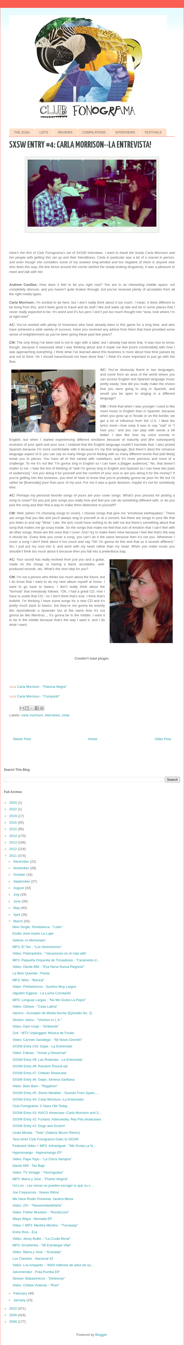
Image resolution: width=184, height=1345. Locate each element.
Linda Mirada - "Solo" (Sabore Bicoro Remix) (46, 1133)
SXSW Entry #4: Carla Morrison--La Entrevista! (48, 1099)
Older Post (163, 739)
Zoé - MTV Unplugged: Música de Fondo (43, 1033)
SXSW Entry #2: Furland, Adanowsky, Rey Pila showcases (56, 1119)
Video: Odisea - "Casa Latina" (35, 1006)
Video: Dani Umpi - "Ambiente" (35, 1026)
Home (93, 739)
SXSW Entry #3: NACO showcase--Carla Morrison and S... (56, 1113)
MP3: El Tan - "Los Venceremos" (37, 947)
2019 (13, 816)
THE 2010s (22, 132)
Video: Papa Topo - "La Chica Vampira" (41, 1159)
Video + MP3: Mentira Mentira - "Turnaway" (45, 1225)
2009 (13, 1315)
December (21, 861)
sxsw (65, 715)
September (22, 881)
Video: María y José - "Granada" (36, 1252)
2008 (13, 1322)
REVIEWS (65, 132)
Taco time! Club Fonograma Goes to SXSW (45, 1139)
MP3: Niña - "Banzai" (28, 980)
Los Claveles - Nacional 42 (32, 1258)
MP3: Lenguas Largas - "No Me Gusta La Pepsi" (49, 1000)
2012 (13, 849)
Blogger (101, 1335)
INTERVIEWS (125, 132)
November (21, 868)
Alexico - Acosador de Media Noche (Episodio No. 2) (52, 1013)
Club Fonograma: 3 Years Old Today (39, 1106)
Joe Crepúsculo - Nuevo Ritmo (35, 1192)
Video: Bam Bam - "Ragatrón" (35, 1086)
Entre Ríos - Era (24, 1232)
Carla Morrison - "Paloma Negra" (42, 687)
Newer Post (22, 739)
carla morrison (32, 715)
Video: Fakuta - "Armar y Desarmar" (39, 1053)
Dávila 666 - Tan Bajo (28, 1166)
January (20, 1300)
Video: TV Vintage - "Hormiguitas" (37, 1172)
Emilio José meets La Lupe (32, 933)
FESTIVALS (153, 132)
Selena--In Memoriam (28, 940)
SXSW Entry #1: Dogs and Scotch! (38, 1126)
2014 (13, 836)
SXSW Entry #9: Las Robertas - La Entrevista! (47, 1060)
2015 (13, 829)
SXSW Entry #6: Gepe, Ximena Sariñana (43, 1079)
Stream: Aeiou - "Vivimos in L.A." (37, 1020)
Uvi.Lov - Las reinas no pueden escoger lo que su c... (52, 1185)
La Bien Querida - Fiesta (30, 973)
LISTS (43, 132)
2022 (13, 809)
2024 (13, 803)
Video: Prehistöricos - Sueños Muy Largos (44, 987)
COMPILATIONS (94, 132)
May (17, 908)
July (17, 894)
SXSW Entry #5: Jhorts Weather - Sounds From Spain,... (55, 1093)
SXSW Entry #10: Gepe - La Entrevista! (42, 1046)
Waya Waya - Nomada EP (32, 1219)
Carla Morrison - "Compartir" (38, 696)
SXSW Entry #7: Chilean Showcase (39, 1073)
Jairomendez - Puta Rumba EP (35, 1272)
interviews (52, 715)
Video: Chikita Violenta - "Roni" (35, 1285)
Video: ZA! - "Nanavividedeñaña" (37, 1205)
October (20, 875)
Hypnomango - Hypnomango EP (37, 1152)
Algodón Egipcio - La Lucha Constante (41, 993)
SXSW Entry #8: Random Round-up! (40, 1066)
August (19, 888)
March (18, 921)
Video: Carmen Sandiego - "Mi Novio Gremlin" (47, 1040)
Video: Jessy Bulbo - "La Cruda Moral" (41, 1239)
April (17, 915)
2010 (13, 1308)
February (20, 1293)
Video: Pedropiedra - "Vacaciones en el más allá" (49, 953)
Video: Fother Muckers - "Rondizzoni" (40, 1212)
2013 (13, 842)
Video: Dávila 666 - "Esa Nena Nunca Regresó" (48, 967)
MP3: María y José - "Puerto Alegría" (40, 1179)
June (17, 901)
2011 (13, 856)
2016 (13, 822)
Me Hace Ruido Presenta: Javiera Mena (42, 1199)
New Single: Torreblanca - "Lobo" (37, 927)
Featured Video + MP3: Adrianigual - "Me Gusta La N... (53, 1146)
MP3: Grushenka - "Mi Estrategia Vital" (41, 1245)
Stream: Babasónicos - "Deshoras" (38, 1278)
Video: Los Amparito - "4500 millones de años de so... (53, 1265)
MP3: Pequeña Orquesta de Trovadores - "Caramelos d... (55, 960)
